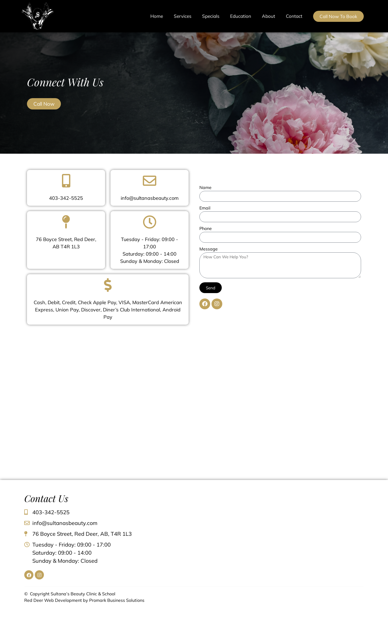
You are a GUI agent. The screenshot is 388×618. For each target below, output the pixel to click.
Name (205, 187)
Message (208, 249)
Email (204, 208)
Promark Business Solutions (116, 600)
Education (240, 16)
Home (156, 16)
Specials (210, 16)
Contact (294, 16)
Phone (205, 228)
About (268, 16)
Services (182, 16)
